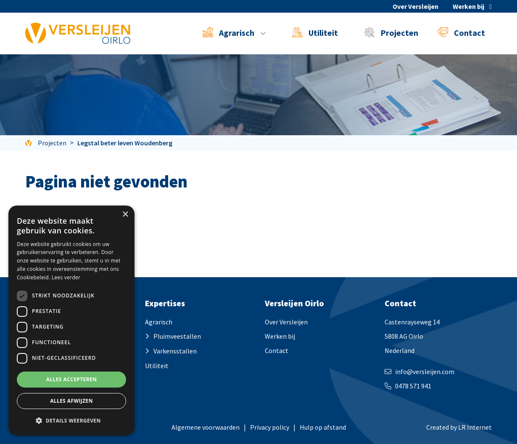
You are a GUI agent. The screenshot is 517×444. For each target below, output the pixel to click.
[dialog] (71, 321)
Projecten (391, 32)
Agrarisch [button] (229, 32)
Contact (461, 32)
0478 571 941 (413, 386)
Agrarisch (158, 322)
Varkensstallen (175, 351)
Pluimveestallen (177, 336)
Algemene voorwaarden (205, 427)
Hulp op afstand (323, 427)
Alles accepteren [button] (71, 379)
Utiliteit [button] (315, 32)
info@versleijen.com (424, 371)
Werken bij (468, 6)
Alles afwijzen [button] (71, 400)
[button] (71, 421)
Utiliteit (157, 365)
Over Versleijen (415, 6)
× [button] (125, 214)
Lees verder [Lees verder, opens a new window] (66, 277)
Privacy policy (269, 427)
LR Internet (475, 427)
